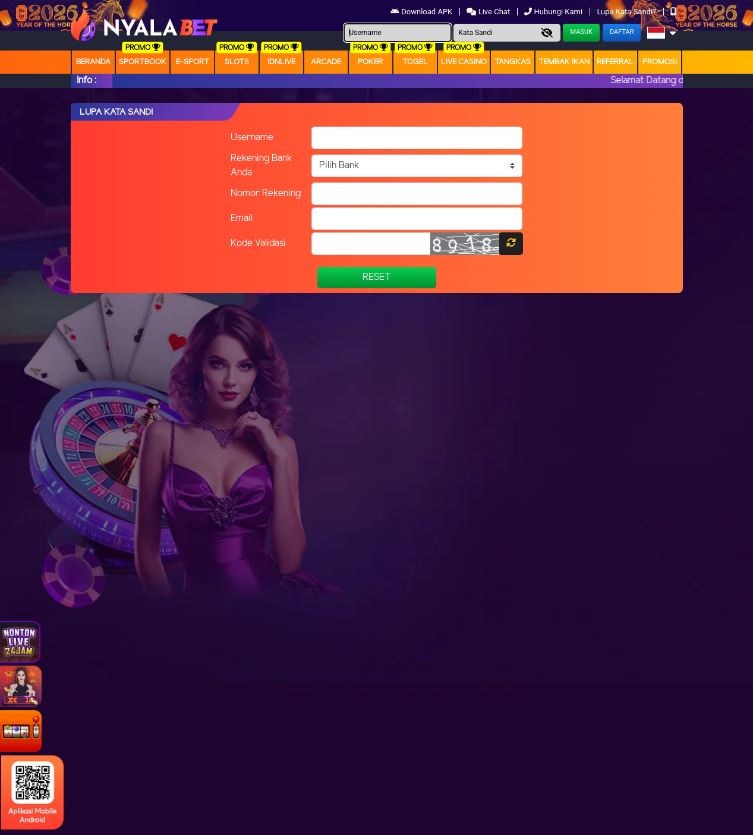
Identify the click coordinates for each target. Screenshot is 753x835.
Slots (237, 62)
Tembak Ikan (564, 62)
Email (242, 218)
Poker (370, 62)
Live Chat (489, 11)
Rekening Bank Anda (261, 165)
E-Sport (192, 62)
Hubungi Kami (554, 11)
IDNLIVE (281, 62)
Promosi (659, 62)
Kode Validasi (258, 243)
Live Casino (464, 62)
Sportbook (142, 62)
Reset (377, 277)
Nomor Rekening (266, 193)
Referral (615, 62)
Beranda (93, 62)
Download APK (422, 11)
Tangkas (512, 62)
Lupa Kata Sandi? (627, 11)
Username (252, 137)
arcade (326, 62)
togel (415, 62)
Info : (86, 80)
